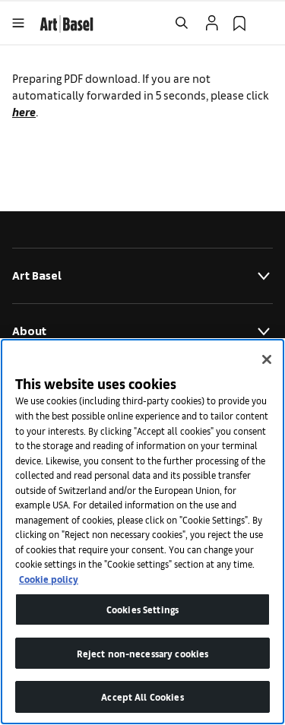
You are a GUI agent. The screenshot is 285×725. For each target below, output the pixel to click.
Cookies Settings (142, 609)
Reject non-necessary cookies (143, 653)
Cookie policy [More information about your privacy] (48, 578)
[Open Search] (181, 23)
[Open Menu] (18, 23)
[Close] (266, 359)
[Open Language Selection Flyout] (267, 23)
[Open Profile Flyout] (212, 23)
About (142, 331)
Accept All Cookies (142, 696)
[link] (66, 21)
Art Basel (142, 276)
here (24, 111)
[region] (142, 531)
